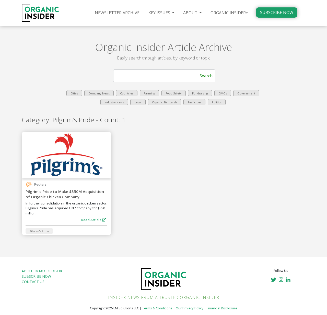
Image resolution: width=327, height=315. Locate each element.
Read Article (93, 219)
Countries (126, 93)
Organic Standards (164, 102)
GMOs (222, 93)
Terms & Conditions (157, 308)
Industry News (114, 102)
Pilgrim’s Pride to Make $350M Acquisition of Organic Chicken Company (65, 194)
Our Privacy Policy (189, 308)
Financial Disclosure (222, 308)
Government (246, 93)
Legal (138, 102)
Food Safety (174, 93)
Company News (99, 93)
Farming (149, 93)
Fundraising (200, 93)
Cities (74, 93)
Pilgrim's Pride (39, 231)
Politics (216, 102)
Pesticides (194, 102)
